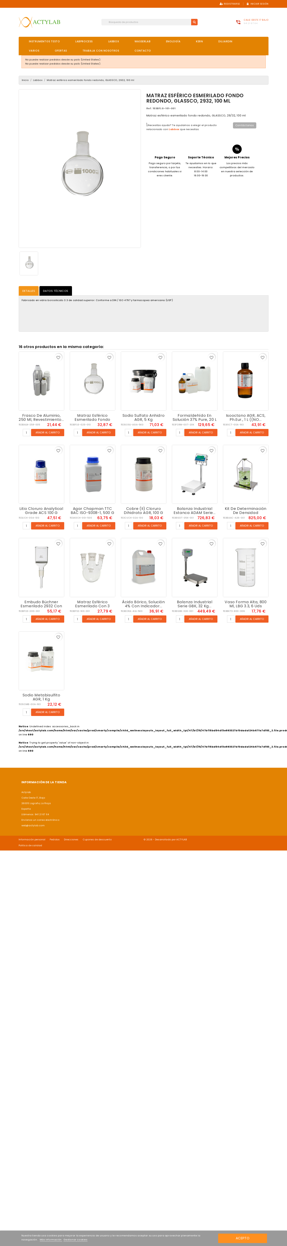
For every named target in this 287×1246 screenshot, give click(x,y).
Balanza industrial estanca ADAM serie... (195, 510)
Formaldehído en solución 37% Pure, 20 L (195, 417)
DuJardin (225, 41)
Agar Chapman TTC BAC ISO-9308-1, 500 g (92, 510)
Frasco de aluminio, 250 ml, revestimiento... (41, 417)
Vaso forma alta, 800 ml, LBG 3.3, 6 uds (245, 604)
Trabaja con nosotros (101, 50)
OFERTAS (61, 50)
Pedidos (55, 839)
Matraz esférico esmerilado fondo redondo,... (92, 419)
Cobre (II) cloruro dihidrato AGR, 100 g (143, 510)
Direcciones (71, 839)
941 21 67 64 (250, 23)
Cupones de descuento (97, 839)
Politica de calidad (30, 845)
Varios (34, 50)
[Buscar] (149, 22)
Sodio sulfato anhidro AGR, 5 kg (143, 417)
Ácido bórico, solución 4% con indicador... (143, 604)
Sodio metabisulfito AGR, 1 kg (41, 697)
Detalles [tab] (28, 291)
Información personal (32, 839)
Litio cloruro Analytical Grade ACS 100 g (41, 510)
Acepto (242, 1238)
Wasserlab (142, 41)
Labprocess (84, 41)
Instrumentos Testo (44, 41)
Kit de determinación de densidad (245, 510)
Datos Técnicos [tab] (55, 291)
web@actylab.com (33, 825)
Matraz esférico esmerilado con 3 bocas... (92, 606)
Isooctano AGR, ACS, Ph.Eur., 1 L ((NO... (245, 417)
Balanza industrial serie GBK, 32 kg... (194, 604)
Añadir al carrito (48, 432)
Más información (51, 1239)
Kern (199, 41)
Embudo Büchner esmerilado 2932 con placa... (41, 606)
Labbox (113, 41)
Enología (173, 41)
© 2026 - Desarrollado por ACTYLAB (165, 839)
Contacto (143, 50)
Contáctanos (244, 125)
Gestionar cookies (75, 1239)
